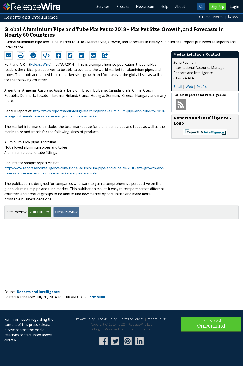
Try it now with (211, 324)
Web (189, 86)
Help (164, 6)
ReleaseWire (31, 6)
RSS (235, 16)
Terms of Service (132, 319)
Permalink (96, 297)
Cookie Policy (107, 319)
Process (122, 6)
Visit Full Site (39, 212)
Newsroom (145, 6)
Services (102, 6)
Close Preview (66, 212)
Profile (202, 86)
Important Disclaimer (136, 329)
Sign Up (217, 6)
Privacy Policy (85, 319)
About (180, 6)
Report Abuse (157, 319)
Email (177, 86)
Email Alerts (213, 16)
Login (234, 6)
